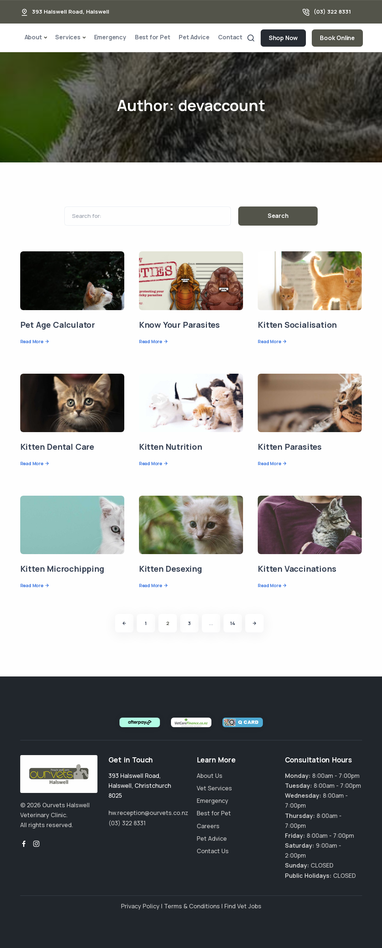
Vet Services (214, 788)
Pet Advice (194, 37)
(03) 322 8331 (332, 11)
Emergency (110, 37)
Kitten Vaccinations (297, 568)
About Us (209, 776)
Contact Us (213, 851)
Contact (230, 37)
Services (67, 37)
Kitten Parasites (290, 446)
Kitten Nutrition (170, 446)
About (33, 37)
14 (232, 623)
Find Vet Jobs (242, 906)
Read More (31, 341)
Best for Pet (152, 37)
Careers (208, 826)
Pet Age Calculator (57, 324)
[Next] (254, 623)
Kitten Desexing (170, 568)
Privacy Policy (140, 906)
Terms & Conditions (192, 906)
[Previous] (124, 623)
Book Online (337, 38)
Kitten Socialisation (297, 324)
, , (139, 786)
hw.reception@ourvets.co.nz (148, 813)
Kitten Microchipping (62, 568)
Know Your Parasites (179, 324)
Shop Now (283, 38)
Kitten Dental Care (57, 446)
